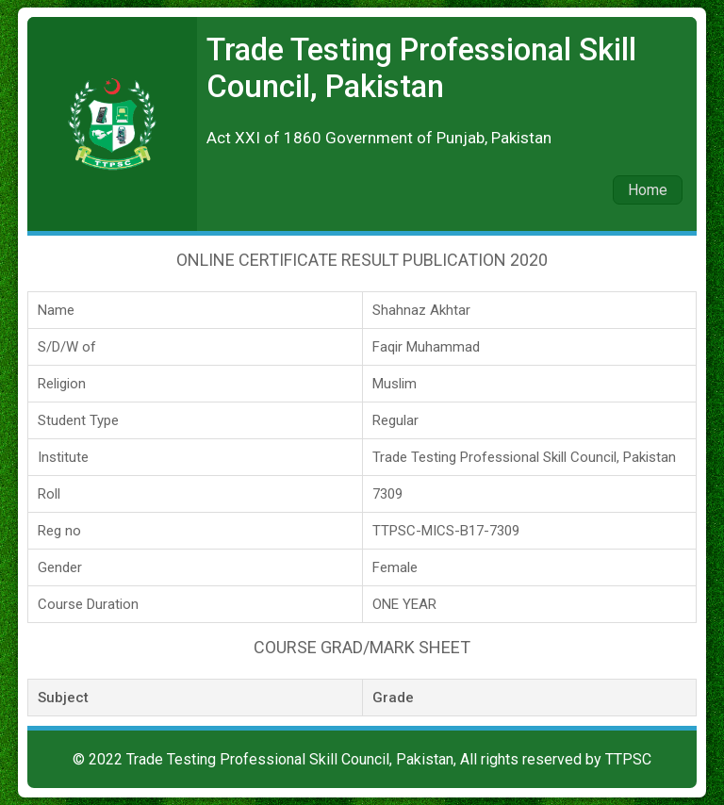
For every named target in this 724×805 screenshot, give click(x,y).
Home (647, 190)
